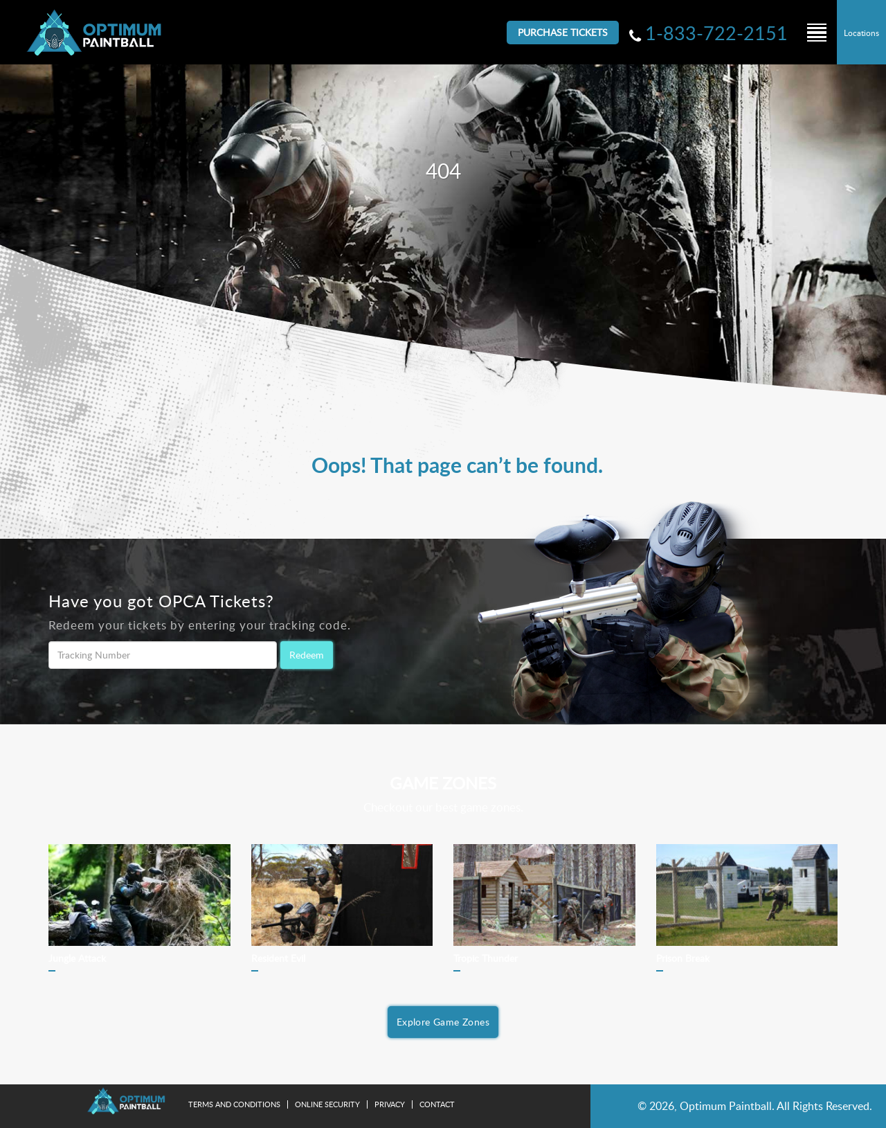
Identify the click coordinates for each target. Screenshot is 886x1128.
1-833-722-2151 (716, 33)
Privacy (389, 1104)
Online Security (327, 1104)
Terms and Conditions (234, 1104)
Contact (437, 1104)
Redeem (306, 654)
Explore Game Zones (443, 1021)
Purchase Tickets (563, 32)
